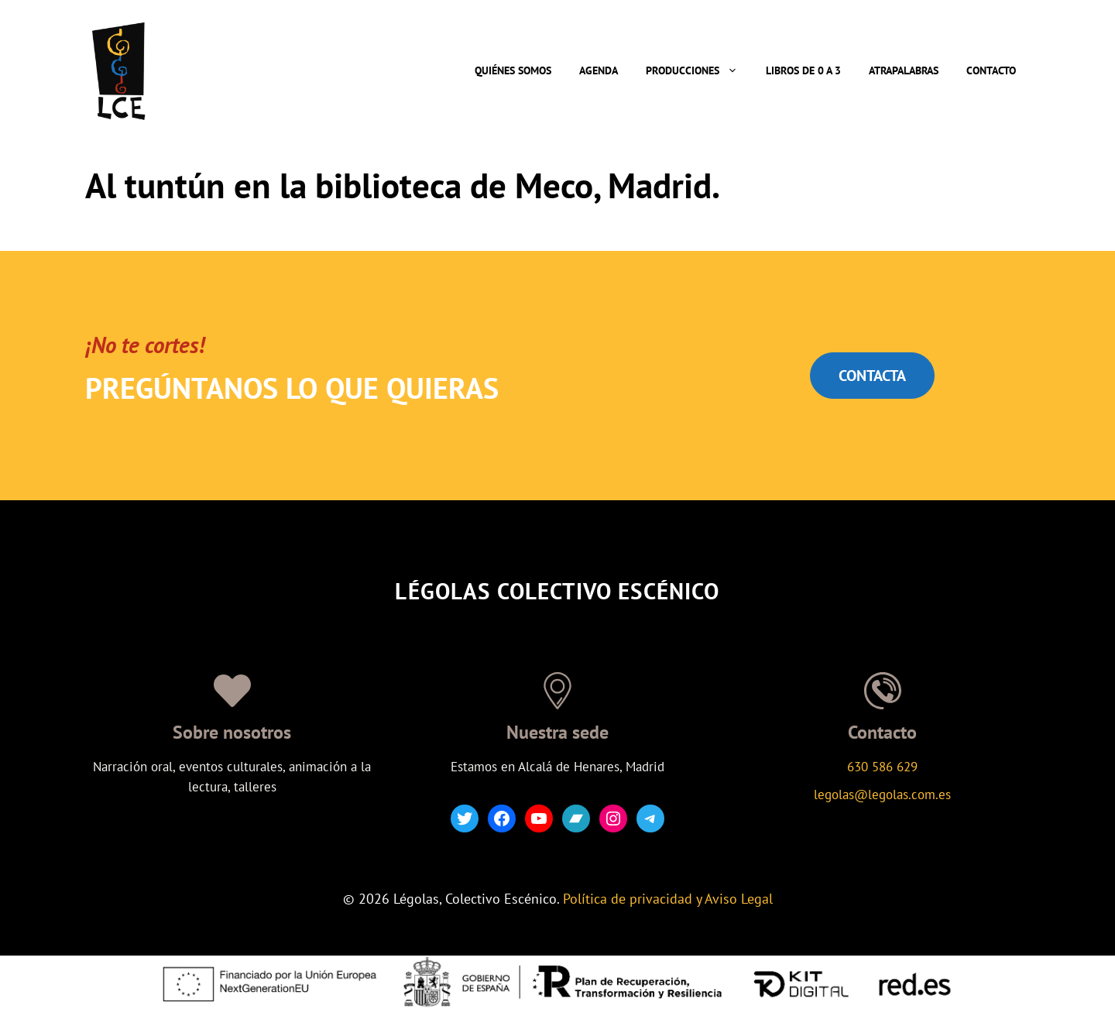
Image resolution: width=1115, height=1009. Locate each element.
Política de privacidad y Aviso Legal (668, 899)
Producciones (699, 70)
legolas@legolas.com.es (882, 794)
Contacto (991, 70)
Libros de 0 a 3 (803, 70)
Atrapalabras (903, 70)
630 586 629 (882, 766)
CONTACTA (872, 376)
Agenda (598, 70)
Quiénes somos (513, 70)
